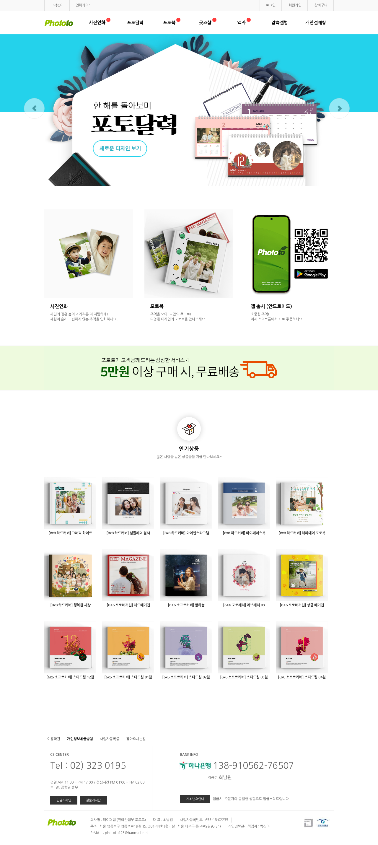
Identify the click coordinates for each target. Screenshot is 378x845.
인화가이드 (84, 5)
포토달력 (135, 22)
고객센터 (56, 5)
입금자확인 (63, 800)
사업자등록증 (109, 739)
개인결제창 (315, 22)
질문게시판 (93, 800)
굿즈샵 (207, 22)
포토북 (171, 22)
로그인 (271, 5)
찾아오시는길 (136, 739)
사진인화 (99, 22)
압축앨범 (279, 22)
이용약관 (53, 739)
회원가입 (295, 5)
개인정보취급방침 (80, 739)
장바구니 (321, 5)
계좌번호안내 (195, 799)
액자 (243, 22)
